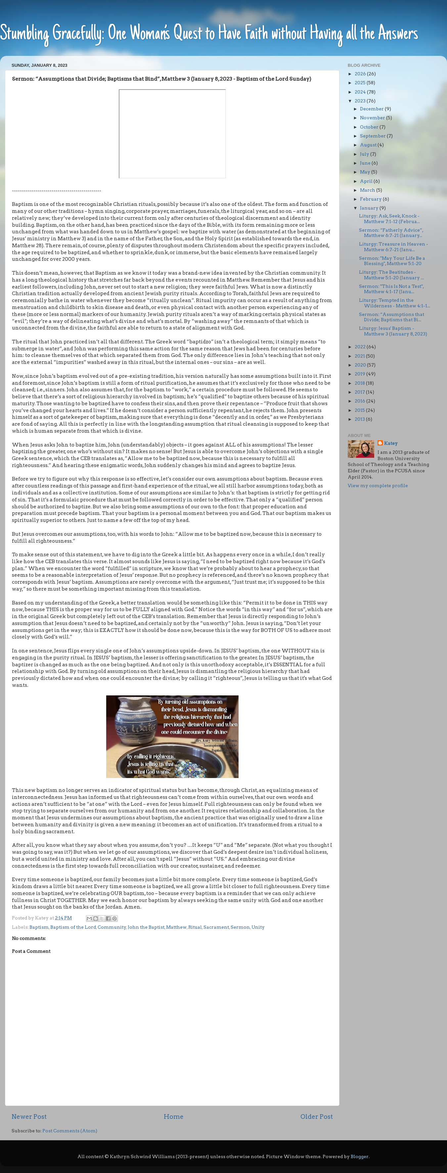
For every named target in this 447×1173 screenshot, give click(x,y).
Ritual (195, 927)
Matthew (176, 927)
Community (112, 927)
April (367, 181)
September (373, 135)
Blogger (360, 1156)
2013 (360, 419)
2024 (361, 92)
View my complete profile (378, 485)
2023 (361, 100)
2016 (360, 401)
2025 (361, 82)
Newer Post (29, 1116)
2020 (361, 365)
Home (174, 1116)
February (371, 199)
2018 (360, 383)
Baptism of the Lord (73, 927)
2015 (360, 410)
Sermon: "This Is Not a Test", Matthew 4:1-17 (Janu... (391, 289)
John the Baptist (146, 927)
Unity (258, 927)
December (372, 108)
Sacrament (216, 927)
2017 (360, 392)
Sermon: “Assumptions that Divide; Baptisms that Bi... (391, 317)
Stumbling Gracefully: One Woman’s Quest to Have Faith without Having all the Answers (209, 34)
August (369, 144)
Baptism (39, 927)
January (370, 208)
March (368, 190)
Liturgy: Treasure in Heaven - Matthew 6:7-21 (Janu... (393, 246)
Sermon (240, 927)
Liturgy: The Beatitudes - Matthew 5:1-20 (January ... (391, 274)
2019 (360, 373)
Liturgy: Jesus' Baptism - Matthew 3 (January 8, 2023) (393, 331)
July (365, 154)
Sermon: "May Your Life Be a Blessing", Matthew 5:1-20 (392, 260)
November (373, 117)
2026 (361, 73)
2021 (360, 356)
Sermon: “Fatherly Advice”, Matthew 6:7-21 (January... (391, 232)
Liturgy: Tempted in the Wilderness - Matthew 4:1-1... (394, 302)
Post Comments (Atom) (69, 1130)
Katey (391, 443)
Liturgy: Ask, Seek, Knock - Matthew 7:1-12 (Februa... (389, 218)
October (370, 127)
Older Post (316, 1116)
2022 (361, 346)
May (365, 172)
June (366, 163)
